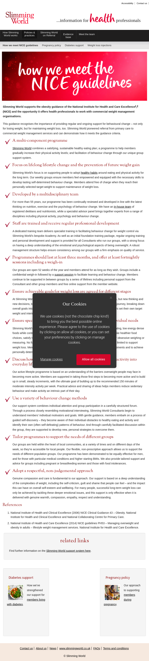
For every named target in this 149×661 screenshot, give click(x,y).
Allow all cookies (93, 359)
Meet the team (87, 34)
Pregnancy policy (51, 45)
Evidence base (68, 36)
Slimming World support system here (68, 550)
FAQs (96, 648)
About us (41, 648)
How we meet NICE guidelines (20, 45)
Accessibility (127, 3)
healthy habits (89, 172)
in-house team (122, 206)
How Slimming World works (11, 34)
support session (64, 274)
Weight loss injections (99, 45)
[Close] (111, 297)
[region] (74, 330)
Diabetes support (74, 45)
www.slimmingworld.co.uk (74, 648)
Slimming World (19, 19)
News (52, 648)
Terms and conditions (116, 648)
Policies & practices (29, 34)
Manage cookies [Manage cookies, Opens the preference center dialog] (51, 359)
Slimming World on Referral (49, 34)
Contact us (142, 3)
